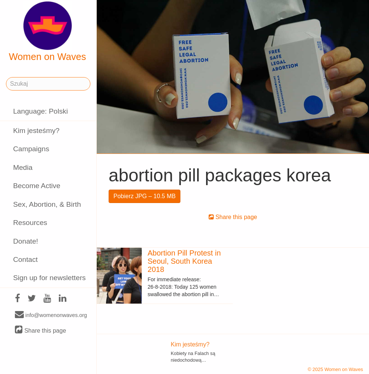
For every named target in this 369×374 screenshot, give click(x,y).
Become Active (36, 186)
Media (22, 167)
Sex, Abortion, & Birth (47, 204)
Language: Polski (40, 111)
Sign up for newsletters (49, 278)
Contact (25, 259)
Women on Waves (47, 31)
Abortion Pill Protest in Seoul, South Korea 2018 (184, 261)
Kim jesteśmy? (36, 130)
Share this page (40, 330)
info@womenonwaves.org (51, 314)
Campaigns (31, 149)
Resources (30, 222)
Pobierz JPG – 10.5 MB (144, 196)
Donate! (25, 241)
